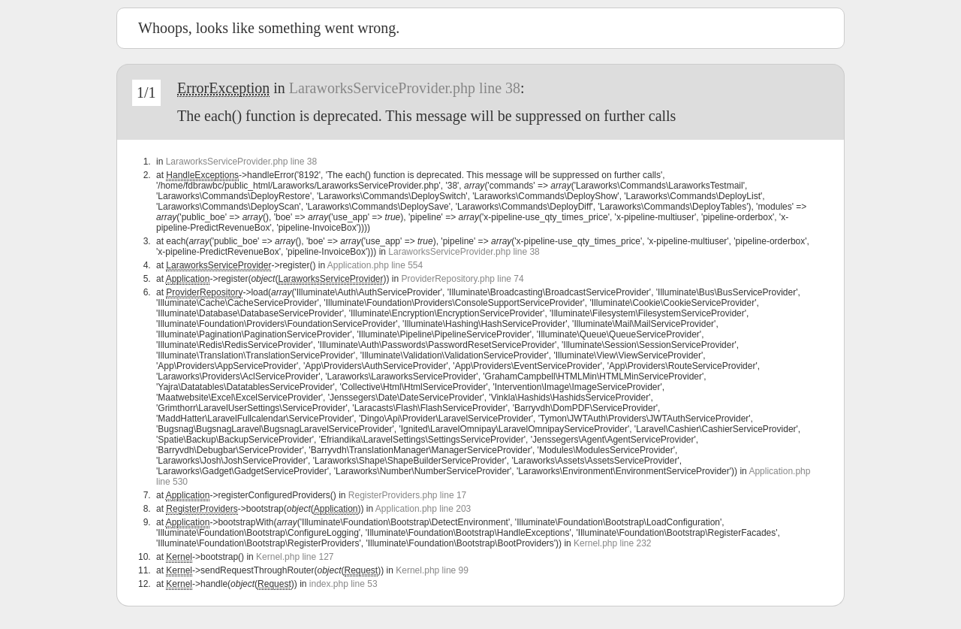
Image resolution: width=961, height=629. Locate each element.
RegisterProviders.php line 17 (407, 495)
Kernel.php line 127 (294, 557)
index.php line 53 (343, 584)
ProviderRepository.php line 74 (463, 279)
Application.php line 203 (423, 509)
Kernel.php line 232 (612, 543)
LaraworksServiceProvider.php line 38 (404, 88)
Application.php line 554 (375, 265)
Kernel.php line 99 (432, 570)
